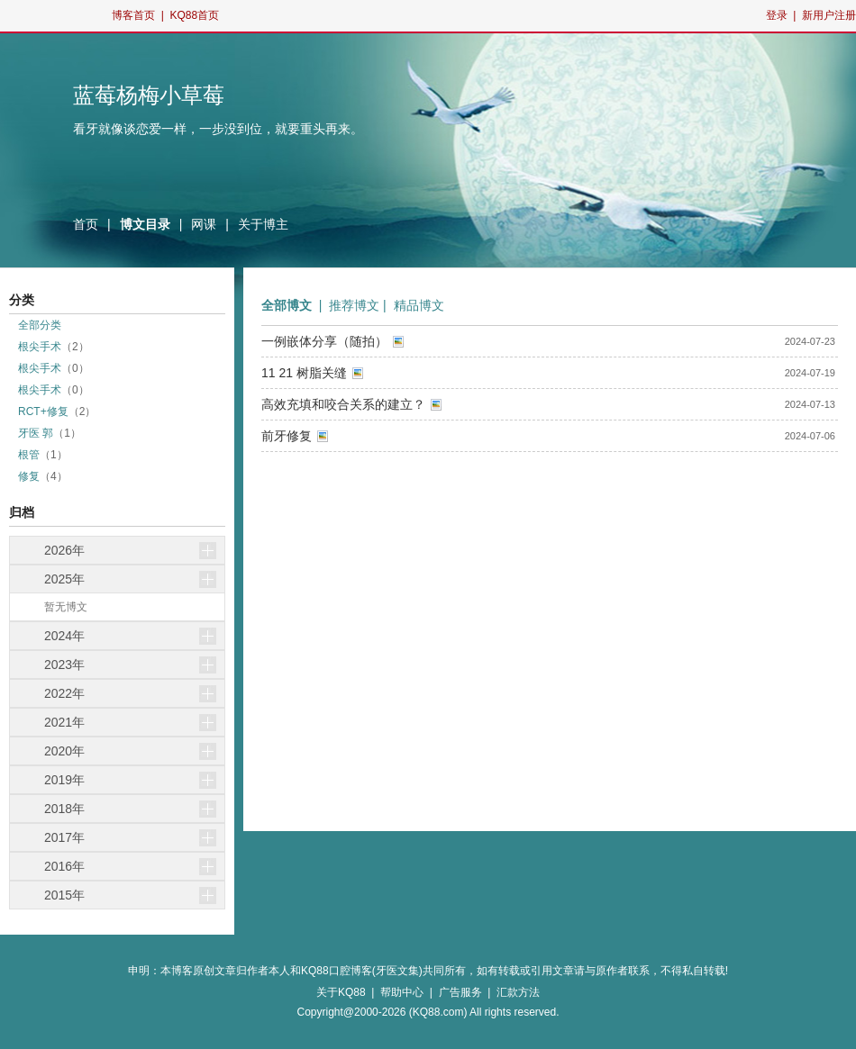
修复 (29, 476)
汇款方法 (518, 992)
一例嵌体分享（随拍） (324, 341)
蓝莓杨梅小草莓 (148, 95)
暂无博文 (65, 607)
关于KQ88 (341, 992)
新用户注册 (829, 15)
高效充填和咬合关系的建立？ (343, 404)
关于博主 (263, 224)
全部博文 (286, 305)
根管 (29, 454)
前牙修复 (286, 436)
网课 (203, 224)
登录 (777, 15)
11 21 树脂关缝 (304, 373)
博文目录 (145, 224)
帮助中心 (401, 992)
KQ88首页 (194, 15)
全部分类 (39, 325)
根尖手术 (39, 346)
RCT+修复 (43, 411)
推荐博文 (354, 305)
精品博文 (419, 305)
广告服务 (460, 992)
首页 (85, 224)
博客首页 (133, 15)
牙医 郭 (35, 433)
